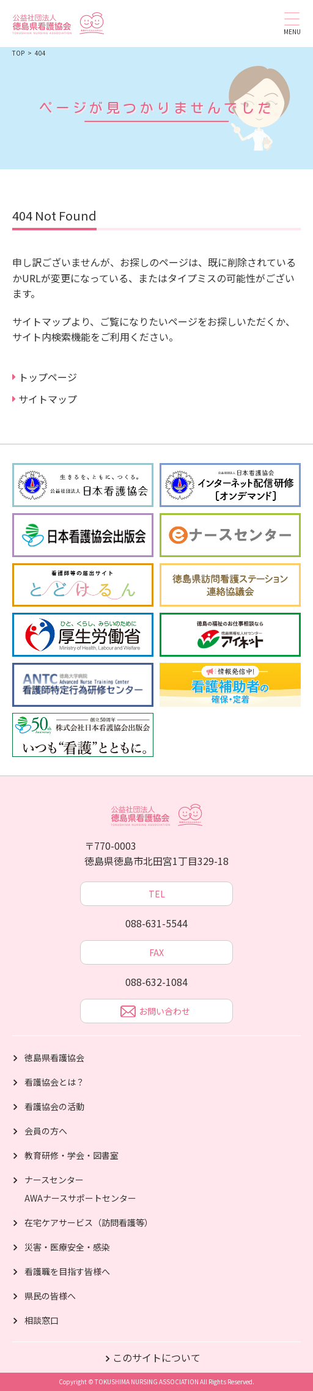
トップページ (47, 377)
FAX (156, 952)
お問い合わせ (155, 1012)
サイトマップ (47, 399)
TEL (157, 894)
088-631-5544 (156, 923)
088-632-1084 (156, 982)
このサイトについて (156, 1357)
